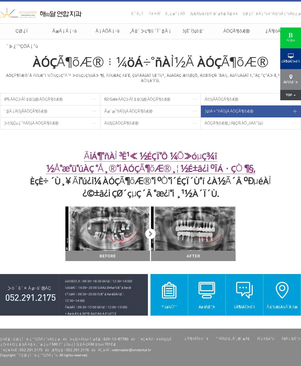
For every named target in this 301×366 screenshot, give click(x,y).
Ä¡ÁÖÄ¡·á (107, 31)
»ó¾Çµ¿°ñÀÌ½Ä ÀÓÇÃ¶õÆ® (31, 123)
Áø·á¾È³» (207, 295)
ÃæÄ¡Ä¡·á (64, 31)
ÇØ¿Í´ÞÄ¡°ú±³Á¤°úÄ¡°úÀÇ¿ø (272, 14)
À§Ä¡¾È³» (291, 339)
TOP (291, 95)
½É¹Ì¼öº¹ (193, 31)
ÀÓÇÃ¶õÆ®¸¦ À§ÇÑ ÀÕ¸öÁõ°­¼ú (234, 123)
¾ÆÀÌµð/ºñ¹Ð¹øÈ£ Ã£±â (213, 14)
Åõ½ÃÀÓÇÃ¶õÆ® (221, 99)
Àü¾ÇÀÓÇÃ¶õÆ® (121, 123)
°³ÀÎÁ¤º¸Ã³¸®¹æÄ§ (232, 339)
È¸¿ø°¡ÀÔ (175, 14)
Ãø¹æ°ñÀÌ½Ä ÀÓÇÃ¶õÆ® (128, 111)
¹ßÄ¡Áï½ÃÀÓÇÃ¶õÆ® (25, 111)
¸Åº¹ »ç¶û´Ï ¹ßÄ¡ (150, 31)
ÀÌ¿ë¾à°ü (265, 339)
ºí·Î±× (290, 37)
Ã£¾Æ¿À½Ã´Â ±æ (282, 295)
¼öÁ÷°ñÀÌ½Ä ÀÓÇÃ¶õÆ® (229, 111)
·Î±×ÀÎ (154, 14)
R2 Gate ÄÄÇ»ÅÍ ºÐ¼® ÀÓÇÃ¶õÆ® (137, 99)
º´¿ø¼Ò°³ (169, 295)
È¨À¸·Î (137, 14)
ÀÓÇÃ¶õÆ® (236, 31)
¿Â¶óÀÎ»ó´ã (280, 31)
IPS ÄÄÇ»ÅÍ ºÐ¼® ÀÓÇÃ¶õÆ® (33, 99)
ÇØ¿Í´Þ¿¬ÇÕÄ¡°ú (21, 34)
